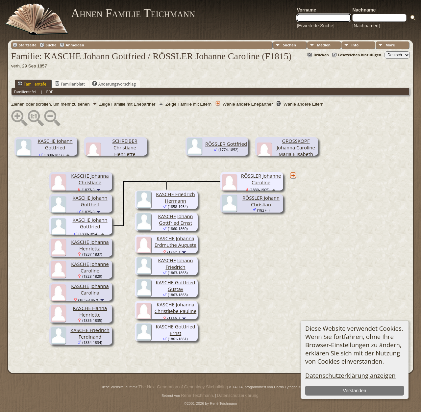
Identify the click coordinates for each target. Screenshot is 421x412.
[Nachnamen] (366, 25)
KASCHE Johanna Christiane (90, 179)
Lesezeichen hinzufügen (359, 54)
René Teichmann (197, 395)
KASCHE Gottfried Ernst (175, 329)
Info (355, 44)
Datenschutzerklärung (238, 395)
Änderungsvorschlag (114, 84)
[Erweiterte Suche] (315, 25)
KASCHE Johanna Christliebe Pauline (175, 307)
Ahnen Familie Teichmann (133, 13)
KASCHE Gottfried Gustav (175, 285)
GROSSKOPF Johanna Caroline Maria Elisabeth (296, 147)
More (390, 44)
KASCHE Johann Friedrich (175, 263)
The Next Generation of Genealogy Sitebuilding (183, 386)
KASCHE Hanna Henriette (90, 311)
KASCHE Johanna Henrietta (90, 245)
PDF (49, 91)
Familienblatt (70, 84)
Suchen (289, 44)
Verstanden (354, 390)
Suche (51, 44)
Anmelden (75, 44)
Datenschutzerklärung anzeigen (350, 375)
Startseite (28, 44)
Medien (324, 44)
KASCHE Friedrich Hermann (175, 197)
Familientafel (32, 84)
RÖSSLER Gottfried (226, 144)
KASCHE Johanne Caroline (90, 267)
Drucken (321, 54)
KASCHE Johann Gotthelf (89, 201)
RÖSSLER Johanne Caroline (261, 179)
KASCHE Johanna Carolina (90, 289)
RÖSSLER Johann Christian (261, 201)
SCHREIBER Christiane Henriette (124, 147)
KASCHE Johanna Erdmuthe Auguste (176, 241)
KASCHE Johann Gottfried (54, 144)
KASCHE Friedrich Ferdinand (89, 333)
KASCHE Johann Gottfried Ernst (175, 219)
